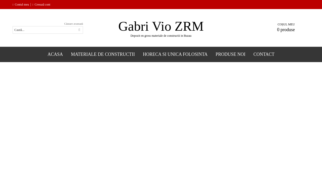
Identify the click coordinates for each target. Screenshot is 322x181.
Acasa (55, 54)
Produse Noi (231, 54)
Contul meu (22, 4)
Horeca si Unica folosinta (175, 54)
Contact (264, 54)
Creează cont (42, 4)
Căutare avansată (73, 23)
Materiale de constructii (103, 54)
